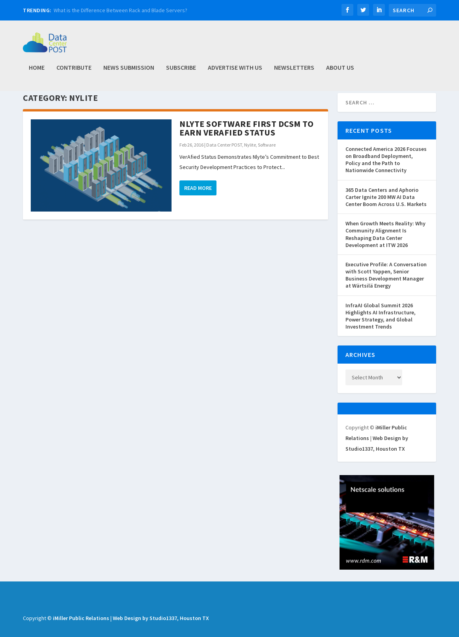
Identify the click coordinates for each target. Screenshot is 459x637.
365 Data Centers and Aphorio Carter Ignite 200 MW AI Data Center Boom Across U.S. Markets (386, 214)
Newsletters (294, 71)
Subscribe (181, 71)
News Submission (128, 71)
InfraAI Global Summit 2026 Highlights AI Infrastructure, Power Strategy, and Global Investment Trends (380, 333)
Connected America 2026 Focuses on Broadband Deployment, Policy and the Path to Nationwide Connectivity (386, 177)
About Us (340, 71)
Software (267, 162)
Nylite (250, 162)
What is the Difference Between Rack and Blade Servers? (120, 10)
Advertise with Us (235, 71)
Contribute (73, 71)
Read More (198, 205)
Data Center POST (224, 162)
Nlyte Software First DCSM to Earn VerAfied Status (246, 145)
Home (37, 71)
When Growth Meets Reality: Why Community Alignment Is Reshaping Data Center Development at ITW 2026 (385, 251)
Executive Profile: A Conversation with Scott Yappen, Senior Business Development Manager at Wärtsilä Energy (386, 292)
